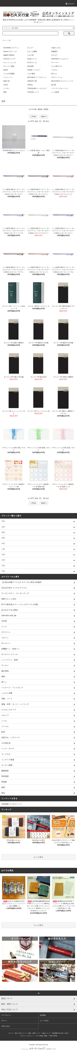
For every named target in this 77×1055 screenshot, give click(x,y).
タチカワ (54, 55)
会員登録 (43, 1015)
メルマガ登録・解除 (41, 1036)
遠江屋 (53, 85)
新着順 (46, 109)
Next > (43, 116)
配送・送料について (34, 1033)
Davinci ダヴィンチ (10, 51)
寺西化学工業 (32, 81)
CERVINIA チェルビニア (59, 59)
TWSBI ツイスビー (34, 70)
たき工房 (30, 55)
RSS (51, 1036)
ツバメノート (8, 77)
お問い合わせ (5, 1026)
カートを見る (44, 1020)
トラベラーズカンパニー (59, 88)
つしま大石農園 (8, 74)
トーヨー (6, 88)
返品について (46, 1033)
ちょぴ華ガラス (56, 66)
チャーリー (55, 62)
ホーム (5, 40)
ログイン (4, 1020)
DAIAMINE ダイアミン (11, 48)
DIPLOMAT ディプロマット (37, 77)
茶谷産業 (30, 66)
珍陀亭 (5, 70)
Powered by (38, 1049)
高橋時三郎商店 (8, 55)
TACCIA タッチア (9, 59)
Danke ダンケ (32, 59)
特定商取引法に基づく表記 (60, 1033)
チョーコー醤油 (8, 66)
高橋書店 (54, 51)
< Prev (33, 116)
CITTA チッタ (32, 62)
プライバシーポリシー (26, 1036)
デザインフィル (56, 77)
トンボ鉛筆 (55, 92)
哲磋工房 (6, 81)
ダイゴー (30, 48)
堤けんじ (54, 74)
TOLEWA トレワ (33, 92)
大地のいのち (56, 48)
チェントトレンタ (9, 62)
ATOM (55, 1036)
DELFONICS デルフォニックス (62, 81)
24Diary (30, 85)
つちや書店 (31, 74)
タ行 (9, 40)
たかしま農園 (32, 51)
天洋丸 (5, 85)
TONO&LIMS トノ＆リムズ (36, 88)
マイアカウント (6, 1015)
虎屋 (4, 92)
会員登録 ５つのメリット (11, 804)
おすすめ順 (33, 109)
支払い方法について (20, 1033)
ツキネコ (54, 70)
